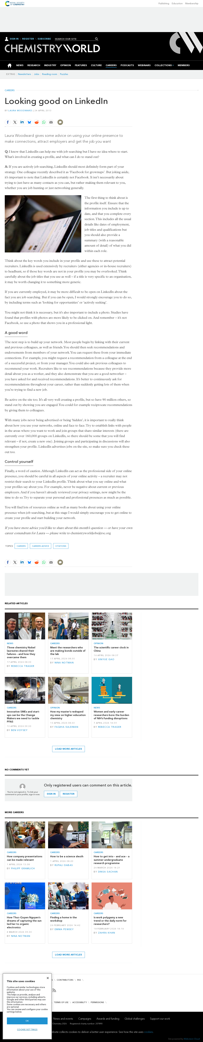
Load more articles (68, 749)
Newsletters (24, 74)
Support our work (160, 1018)
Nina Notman (64, 662)
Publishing (164, 3)
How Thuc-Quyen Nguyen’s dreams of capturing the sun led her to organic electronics (24, 922)
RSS (79, 980)
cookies (148, 1031)
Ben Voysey (19, 730)
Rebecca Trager (22, 666)
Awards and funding (107, 1018)
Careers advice (40, 546)
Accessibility (79, 1002)
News (10, 643)
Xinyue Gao (106, 659)
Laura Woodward (20, 110)
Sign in (51, 794)
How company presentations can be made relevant (24, 858)
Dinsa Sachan (108, 871)
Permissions (97, 1002)
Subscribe (44, 39)
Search (96, 38)
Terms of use (61, 1002)
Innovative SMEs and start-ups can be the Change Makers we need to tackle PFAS (23, 716)
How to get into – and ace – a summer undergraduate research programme (111, 860)
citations (60, 546)
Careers (10, 90)
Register (28, 39)
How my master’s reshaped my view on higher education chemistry (68, 715)
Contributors (65, 980)
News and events (63, 1018)
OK (27, 1021)
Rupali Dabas (64, 865)
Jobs (36, 74)
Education (177, 3)
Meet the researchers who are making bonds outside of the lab (67, 651)
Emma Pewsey (64, 929)
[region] (27, 1006)
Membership (191, 3)
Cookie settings (27, 1029)
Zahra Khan (106, 932)
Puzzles (64, 74)
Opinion (98, 643)
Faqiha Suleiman (66, 727)
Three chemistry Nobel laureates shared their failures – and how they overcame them (21, 652)
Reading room (49, 74)
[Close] (47, 978)
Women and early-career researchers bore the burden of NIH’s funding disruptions (111, 715)
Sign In (14, 38)
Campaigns (84, 1018)
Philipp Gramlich (23, 868)
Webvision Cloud (192, 1039)
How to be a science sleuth (66, 856)
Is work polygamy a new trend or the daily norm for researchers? (110, 921)
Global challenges (135, 1018)
